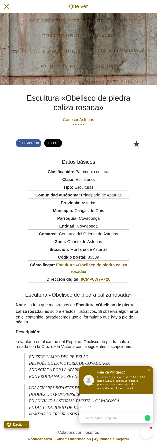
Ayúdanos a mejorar (111, 439)
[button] (149, 370)
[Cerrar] (6, 6)
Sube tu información (73, 439)
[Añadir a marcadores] (136, 143)
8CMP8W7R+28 (95, 279)
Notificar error (40, 439)
